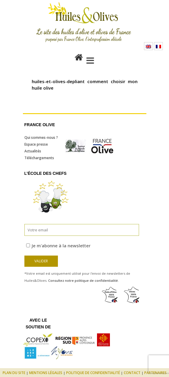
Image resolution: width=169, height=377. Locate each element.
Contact (132, 372)
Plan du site (14, 372)
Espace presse (36, 144)
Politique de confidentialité (93, 372)
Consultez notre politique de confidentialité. (83, 280)
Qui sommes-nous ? (41, 137)
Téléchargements (39, 157)
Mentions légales (45, 372)
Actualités (32, 151)
